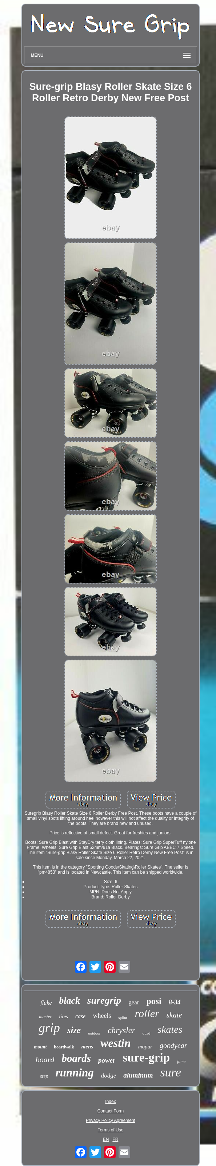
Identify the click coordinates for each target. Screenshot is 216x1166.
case (80, 1016)
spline (122, 1018)
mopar (145, 1047)
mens (87, 1047)
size (74, 1030)
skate (174, 1015)
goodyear (173, 1046)
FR (115, 1139)
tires (63, 1016)
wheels (102, 1015)
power (107, 1060)
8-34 (175, 1002)
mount (40, 1047)
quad (146, 1033)
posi (153, 1001)
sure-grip (146, 1057)
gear (133, 1002)
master (45, 1016)
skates (169, 1029)
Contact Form (110, 1111)
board (45, 1059)
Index (110, 1101)
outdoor (94, 1033)
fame (181, 1061)
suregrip (104, 1000)
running (75, 1072)
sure (170, 1072)
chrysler (121, 1030)
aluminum (138, 1075)
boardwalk (64, 1047)
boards (76, 1058)
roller (147, 1013)
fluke (46, 1003)
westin (115, 1043)
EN (106, 1139)
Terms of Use (111, 1130)
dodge (108, 1075)
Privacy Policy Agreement (110, 1120)
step (44, 1076)
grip (49, 1028)
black (69, 1000)
